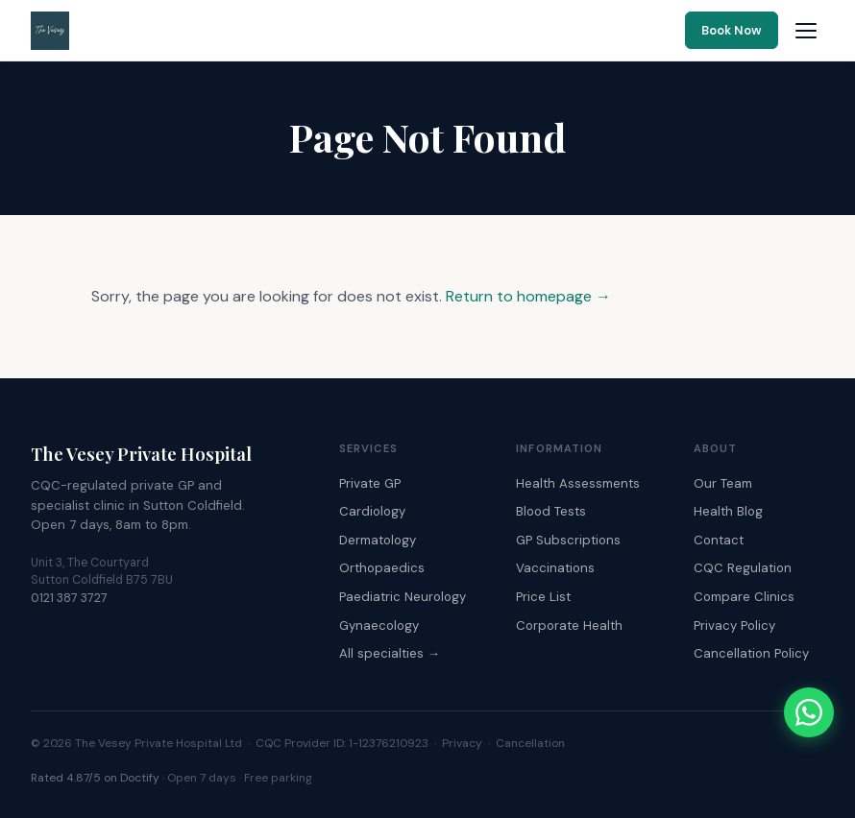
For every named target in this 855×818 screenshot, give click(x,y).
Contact (719, 540)
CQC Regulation (743, 568)
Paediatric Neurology (402, 597)
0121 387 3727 (69, 598)
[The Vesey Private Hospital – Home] (50, 31)
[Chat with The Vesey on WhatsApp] (809, 712)
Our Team (723, 483)
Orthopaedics (382, 568)
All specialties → (389, 653)
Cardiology (372, 511)
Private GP (370, 483)
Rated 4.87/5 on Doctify (95, 777)
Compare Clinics (744, 597)
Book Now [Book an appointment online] (731, 30)
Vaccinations (555, 568)
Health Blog (728, 511)
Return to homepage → (528, 296)
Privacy (462, 743)
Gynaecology (379, 625)
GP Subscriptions (568, 540)
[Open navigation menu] (806, 30)
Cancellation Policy (751, 653)
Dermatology (377, 540)
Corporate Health (569, 625)
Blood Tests (551, 511)
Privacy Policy (734, 625)
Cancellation (530, 743)
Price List (543, 597)
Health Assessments (578, 483)
